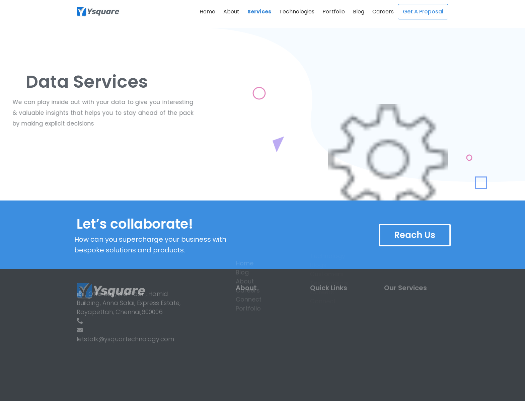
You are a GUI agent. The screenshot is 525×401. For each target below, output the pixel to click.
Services (259, 11)
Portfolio (333, 11)
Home (207, 11)
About (231, 11)
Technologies (296, 11)
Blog (358, 11)
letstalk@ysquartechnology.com (125, 321)
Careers (383, 11)
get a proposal (423, 11)
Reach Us (424, 235)
